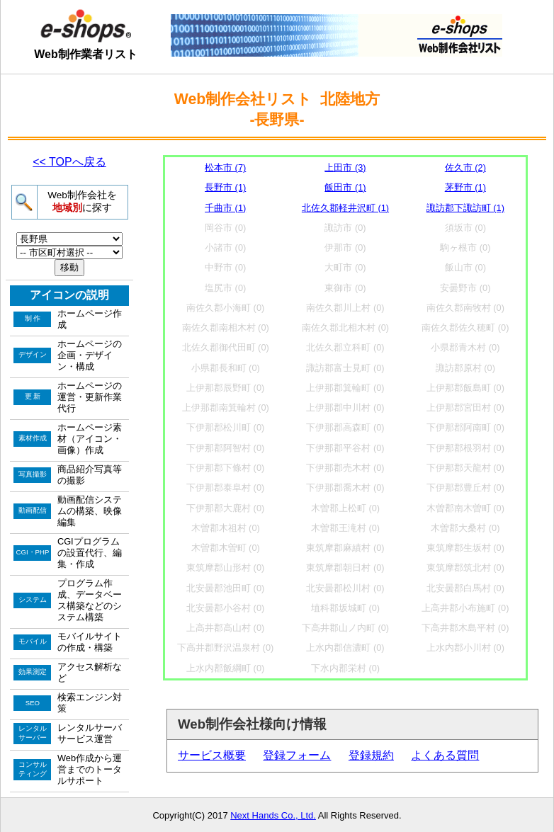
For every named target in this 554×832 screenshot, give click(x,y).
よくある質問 (445, 755)
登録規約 (371, 755)
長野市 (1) (225, 187)
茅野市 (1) (465, 187)
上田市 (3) (345, 167)
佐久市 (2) (465, 167)
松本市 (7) (225, 167)
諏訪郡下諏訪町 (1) (465, 208)
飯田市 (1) (345, 187)
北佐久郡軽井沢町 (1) (345, 208)
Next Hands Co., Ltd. (273, 815)
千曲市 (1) (225, 208)
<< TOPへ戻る (69, 162)
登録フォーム (297, 755)
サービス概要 (212, 755)
